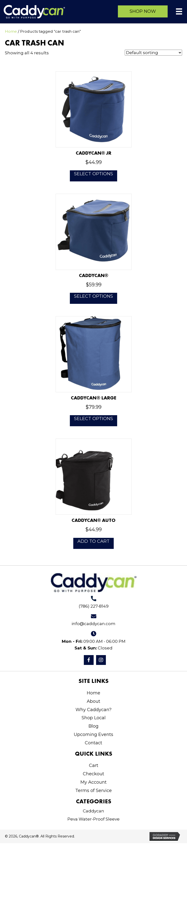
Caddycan (93, 810)
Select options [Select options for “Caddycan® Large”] (93, 418)
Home (11, 31)
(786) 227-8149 (94, 606)
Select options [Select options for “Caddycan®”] (93, 296)
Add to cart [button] (93, 541)
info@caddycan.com (93, 623)
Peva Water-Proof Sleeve (93, 819)
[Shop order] (153, 53)
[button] (142, 11)
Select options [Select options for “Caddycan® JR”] (93, 173)
